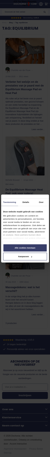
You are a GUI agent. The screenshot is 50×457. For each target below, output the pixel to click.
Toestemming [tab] (9, 202)
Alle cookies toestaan (25, 248)
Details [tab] (25, 202)
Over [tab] (41, 202)
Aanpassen (25, 256)
